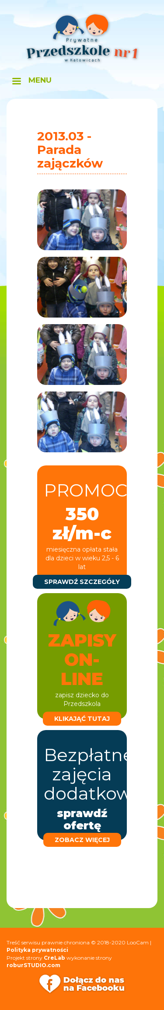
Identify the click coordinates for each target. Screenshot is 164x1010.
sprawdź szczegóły (82, 582)
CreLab (54, 957)
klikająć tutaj (82, 719)
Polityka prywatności (37, 950)
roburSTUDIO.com (33, 965)
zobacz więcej (82, 840)
